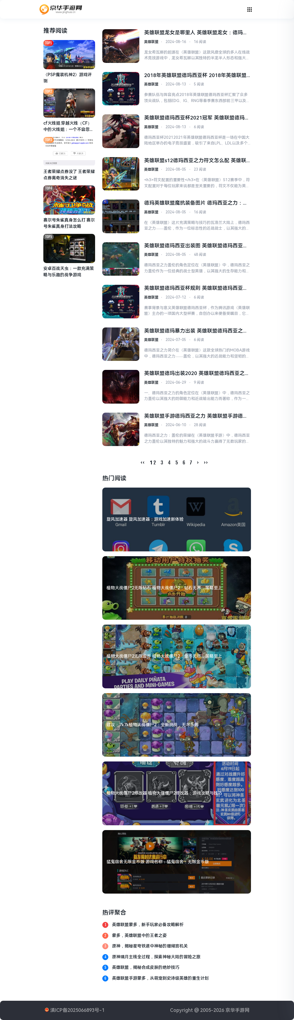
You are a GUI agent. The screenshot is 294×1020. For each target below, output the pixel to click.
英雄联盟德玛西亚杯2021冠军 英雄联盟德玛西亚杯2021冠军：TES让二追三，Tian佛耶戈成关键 (196, 118)
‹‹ (143, 463)
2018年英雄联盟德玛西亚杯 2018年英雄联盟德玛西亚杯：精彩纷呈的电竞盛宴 (195, 75)
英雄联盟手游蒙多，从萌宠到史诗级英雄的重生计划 (160, 978)
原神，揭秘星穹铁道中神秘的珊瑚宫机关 (150, 946)
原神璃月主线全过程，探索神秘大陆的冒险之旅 (156, 956)
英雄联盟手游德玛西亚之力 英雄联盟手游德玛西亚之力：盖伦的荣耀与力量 (196, 416)
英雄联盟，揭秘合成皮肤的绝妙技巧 (145, 967)
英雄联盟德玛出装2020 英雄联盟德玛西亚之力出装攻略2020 (196, 373)
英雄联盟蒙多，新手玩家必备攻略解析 (148, 924)
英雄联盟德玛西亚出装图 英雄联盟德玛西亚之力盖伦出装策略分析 (196, 246)
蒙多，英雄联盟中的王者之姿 (139, 935)
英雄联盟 (151, 42)
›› (206, 463)
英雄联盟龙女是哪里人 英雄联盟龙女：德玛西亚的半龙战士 (196, 33)
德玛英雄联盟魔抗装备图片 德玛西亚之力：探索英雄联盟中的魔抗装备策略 (196, 203)
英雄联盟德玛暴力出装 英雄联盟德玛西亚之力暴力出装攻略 (196, 331)
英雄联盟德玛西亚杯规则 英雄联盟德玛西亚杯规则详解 (196, 288)
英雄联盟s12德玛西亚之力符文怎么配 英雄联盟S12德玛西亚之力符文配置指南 (195, 161)
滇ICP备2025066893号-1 (77, 1010)
